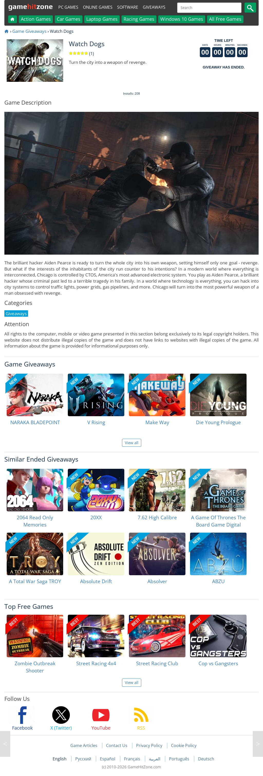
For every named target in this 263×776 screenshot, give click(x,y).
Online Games (97, 7)
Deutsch (206, 759)
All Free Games (225, 19)
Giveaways (154, 7)
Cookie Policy (183, 745)
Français (132, 759)
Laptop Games (102, 19)
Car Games (68, 19)
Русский (83, 759)
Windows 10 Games (181, 19)
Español (108, 759)
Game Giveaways (29, 31)
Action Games (36, 19)
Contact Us (116, 745)
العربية (155, 759)
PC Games (68, 7)
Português (179, 759)
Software (127, 7)
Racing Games (139, 19)
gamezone (30, 6)
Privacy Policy (149, 745)
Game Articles (83, 745)
